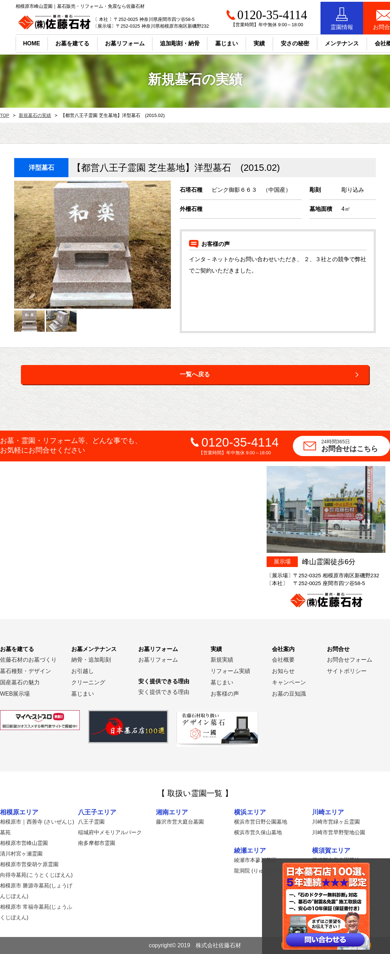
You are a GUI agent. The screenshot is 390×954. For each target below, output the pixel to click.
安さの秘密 (279, 42)
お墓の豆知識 (289, 694)
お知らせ (283, 671)
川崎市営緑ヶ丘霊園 (336, 822)
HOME (15, 42)
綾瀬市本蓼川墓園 (255, 860)
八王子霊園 (91, 822)
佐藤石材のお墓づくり (28, 660)
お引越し (82, 671)
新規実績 (222, 660)
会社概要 (283, 660)
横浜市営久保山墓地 (258, 832)
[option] (92, 245)
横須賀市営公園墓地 (336, 860)
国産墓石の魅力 (20, 682)
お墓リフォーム (109, 42)
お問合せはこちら (355, 445)
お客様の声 (225, 694)
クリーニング (88, 682)
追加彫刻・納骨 (164, 42)
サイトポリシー (347, 671)
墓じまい (82, 694)
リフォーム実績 (230, 671)
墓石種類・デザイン (25, 671)
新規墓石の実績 (33, 115)
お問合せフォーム (349, 660)
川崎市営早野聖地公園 (338, 832)
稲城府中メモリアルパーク (110, 832)
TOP (4, 115)
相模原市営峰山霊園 (24, 843)
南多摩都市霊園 (96, 843)
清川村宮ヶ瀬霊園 (21, 854)
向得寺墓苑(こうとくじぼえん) (36, 875)
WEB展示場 (15, 694)
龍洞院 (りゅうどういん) (263, 871)
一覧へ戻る (195, 374)
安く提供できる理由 (163, 692)
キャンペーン (289, 682)
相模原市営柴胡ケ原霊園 (29, 864)
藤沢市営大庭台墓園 (180, 822)
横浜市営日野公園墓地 (260, 822)
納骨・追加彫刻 (91, 660)
